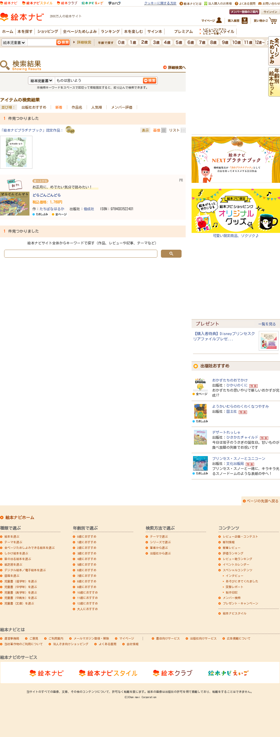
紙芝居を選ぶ (13, 564)
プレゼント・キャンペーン (240, 603)
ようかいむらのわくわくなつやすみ (240, 406)
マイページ (126, 638)
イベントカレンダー (236, 564)
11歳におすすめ (87, 597)
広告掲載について (239, 638)
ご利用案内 (56, 638)
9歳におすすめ (86, 586)
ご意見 (33, 638)
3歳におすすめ (86, 553)
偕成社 (89, 209)
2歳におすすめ (86, 547)
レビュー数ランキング (237, 558)
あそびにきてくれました (242, 581)
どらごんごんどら (46, 195)
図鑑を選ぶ (11, 575)
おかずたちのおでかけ (230, 380)
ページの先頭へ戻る (263, 501)
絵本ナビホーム (19, 518)
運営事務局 (11, 638)
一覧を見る (267, 324)
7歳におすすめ (86, 575)
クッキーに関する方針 (160, 3)
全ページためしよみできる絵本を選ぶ (29, 547)
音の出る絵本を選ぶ (17, 558)
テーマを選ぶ (13, 542)
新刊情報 (229, 542)
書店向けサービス (168, 638)
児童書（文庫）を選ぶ (19, 603)
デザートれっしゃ (226, 432)
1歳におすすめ (86, 542)
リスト (174, 130)
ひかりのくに (237, 385)
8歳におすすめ (86, 581)
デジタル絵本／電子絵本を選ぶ (25, 570)
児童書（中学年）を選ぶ (20, 586)
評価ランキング (233, 553)
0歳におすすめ (86, 536)
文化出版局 (235, 463)
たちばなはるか (51, 209)
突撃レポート (234, 586)
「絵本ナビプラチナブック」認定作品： (32, 130)
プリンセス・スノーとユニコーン (238, 458)
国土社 (231, 411)
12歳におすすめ (87, 603)
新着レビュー (232, 547)
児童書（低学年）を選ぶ (20, 581)
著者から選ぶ (159, 547)
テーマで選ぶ (159, 536)
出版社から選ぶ (160, 553)
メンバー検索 (232, 597)
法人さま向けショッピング (70, 643)
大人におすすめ (87, 608)
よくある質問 (107, 643)
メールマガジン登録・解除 (91, 638)
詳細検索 (84, 42)
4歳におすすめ (86, 558)
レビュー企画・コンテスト (240, 536)
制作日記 (232, 592)
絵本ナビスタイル (234, 613)
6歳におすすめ (86, 570)
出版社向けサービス (203, 638)
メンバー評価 (121, 107)
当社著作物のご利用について (23, 643)
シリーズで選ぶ (160, 542)
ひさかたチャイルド (242, 437)
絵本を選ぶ (11, 536)
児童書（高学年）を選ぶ (20, 592)
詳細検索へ (177, 67)
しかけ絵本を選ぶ (16, 553)
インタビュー (234, 575)
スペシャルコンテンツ (237, 570)
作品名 (77, 107)
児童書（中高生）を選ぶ (20, 597)
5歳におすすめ (86, 564)
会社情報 (133, 643)
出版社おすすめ (34, 107)
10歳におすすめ (87, 592)
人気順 (96, 107)
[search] (80, 253)
